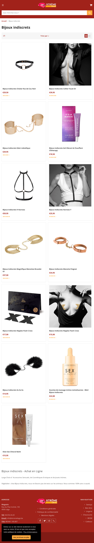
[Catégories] (4, 35)
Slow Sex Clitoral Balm (12, 452)
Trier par (45, 36)
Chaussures (87, 515)
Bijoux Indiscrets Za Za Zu (13, 390)
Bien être (88, 508)
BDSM (90, 518)
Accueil (4, 21)
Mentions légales (47, 515)
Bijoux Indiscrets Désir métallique (16, 148)
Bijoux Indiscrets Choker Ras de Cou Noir (19, 89)
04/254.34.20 (10, 515)
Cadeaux (89, 521)
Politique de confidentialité (47, 512)
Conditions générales (48, 508)
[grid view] (86, 36)
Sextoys (89, 504)
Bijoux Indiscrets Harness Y (60, 210)
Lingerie (89, 511)
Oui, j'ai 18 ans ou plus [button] (21, 537)
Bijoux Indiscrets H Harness (14, 210)
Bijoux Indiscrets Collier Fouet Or (62, 89)
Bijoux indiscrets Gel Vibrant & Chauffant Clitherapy (66, 149)
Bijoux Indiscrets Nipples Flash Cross (17, 331)
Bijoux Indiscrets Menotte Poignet (63, 269)
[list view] (89, 36)
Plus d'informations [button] (30, 532)
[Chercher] (44, 12)
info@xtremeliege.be (15, 518)
